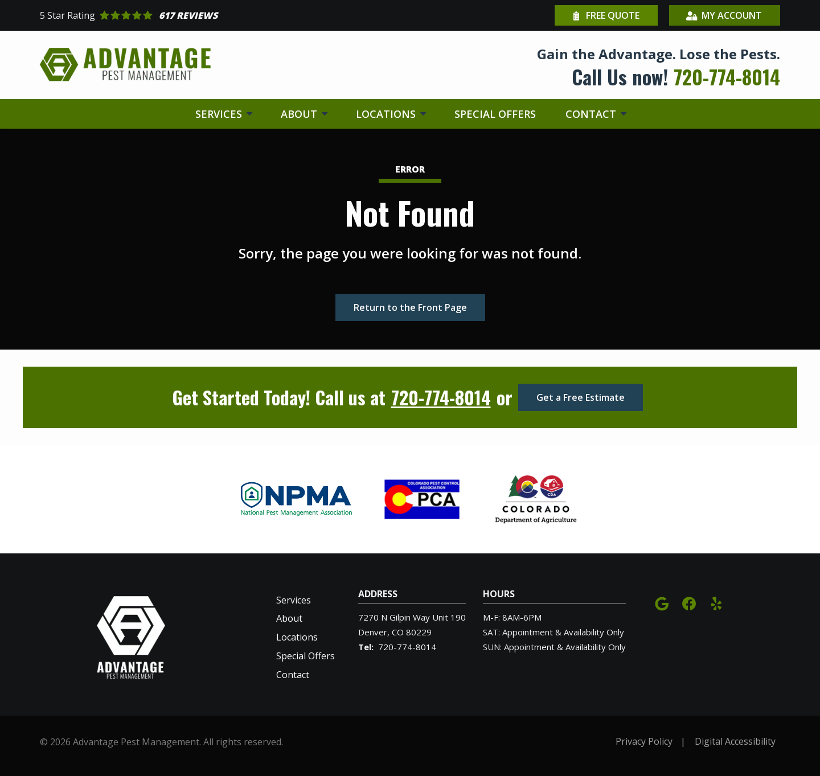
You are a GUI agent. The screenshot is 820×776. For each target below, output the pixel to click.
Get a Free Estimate (580, 397)
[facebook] (689, 602)
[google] (662, 602)
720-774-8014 (441, 397)
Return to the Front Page (410, 307)
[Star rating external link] (225, 15)
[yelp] (716, 602)
